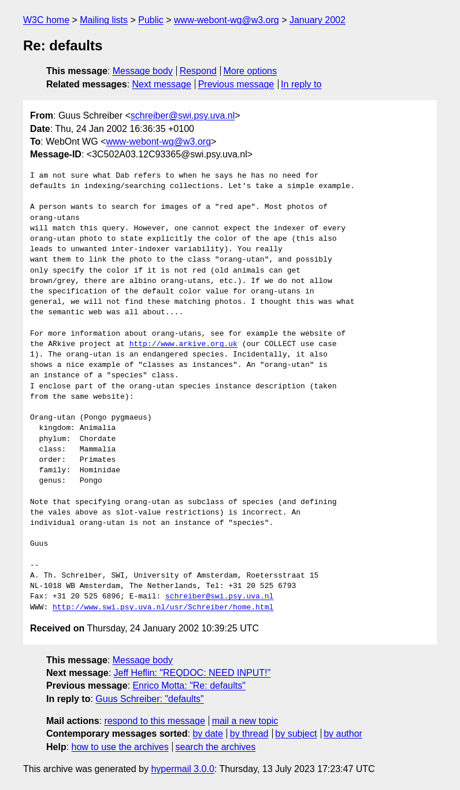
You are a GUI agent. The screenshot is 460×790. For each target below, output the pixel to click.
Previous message (236, 84)
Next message (161, 84)
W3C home (46, 20)
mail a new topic (245, 721)
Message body (143, 71)
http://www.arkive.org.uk (183, 344)
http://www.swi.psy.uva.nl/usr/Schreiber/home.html (163, 607)
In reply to (301, 84)
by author (343, 733)
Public (151, 20)
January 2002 (318, 20)
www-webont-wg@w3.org (226, 20)
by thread (249, 733)
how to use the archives (120, 747)
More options (250, 71)
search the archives (216, 747)
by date (207, 733)
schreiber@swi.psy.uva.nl (183, 115)
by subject (296, 733)
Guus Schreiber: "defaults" (149, 699)
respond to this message (154, 721)
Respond (198, 71)
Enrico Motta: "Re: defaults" (188, 685)
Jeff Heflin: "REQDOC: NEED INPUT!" (192, 673)
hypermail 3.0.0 (182, 769)
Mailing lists (104, 20)
